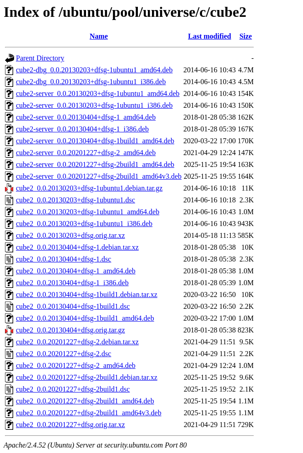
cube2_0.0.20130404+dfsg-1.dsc (63, 259)
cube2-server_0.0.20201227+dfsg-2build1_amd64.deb (95, 164)
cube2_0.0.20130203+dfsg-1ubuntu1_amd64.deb (87, 212)
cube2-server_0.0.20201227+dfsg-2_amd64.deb (86, 152)
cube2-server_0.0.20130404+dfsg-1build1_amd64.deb (95, 141)
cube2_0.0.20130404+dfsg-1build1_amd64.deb (85, 318)
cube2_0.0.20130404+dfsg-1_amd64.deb (76, 271)
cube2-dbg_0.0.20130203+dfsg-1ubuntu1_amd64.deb (94, 70)
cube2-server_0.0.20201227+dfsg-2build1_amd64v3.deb (99, 176)
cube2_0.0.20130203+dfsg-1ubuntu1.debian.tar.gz (89, 188)
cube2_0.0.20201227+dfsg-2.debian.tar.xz (77, 342)
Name (99, 36)
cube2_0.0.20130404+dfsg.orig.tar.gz (70, 330)
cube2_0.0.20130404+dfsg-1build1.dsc (73, 306)
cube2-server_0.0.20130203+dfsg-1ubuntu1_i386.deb (94, 105)
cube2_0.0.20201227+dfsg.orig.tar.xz (70, 424)
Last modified (209, 36)
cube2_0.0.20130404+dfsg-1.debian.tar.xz (77, 247)
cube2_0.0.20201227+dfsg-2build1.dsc (73, 389)
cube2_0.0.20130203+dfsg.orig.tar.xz (70, 235)
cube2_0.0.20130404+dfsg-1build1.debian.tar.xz (86, 294)
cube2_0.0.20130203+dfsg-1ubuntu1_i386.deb (84, 223)
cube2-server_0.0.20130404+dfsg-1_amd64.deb (86, 117)
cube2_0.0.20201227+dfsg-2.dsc (63, 353)
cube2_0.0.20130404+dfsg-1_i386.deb (72, 283)
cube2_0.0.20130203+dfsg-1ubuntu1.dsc (75, 200)
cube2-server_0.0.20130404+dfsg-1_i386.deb (82, 129)
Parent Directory (40, 58)
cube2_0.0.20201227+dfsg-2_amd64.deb (76, 365)
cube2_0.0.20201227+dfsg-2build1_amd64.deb (85, 401)
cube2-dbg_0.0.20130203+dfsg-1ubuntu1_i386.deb (91, 82)
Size (245, 36)
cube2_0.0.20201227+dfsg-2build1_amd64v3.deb (89, 413)
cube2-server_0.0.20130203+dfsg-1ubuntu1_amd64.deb (98, 93)
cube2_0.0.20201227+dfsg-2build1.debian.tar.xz (86, 377)
